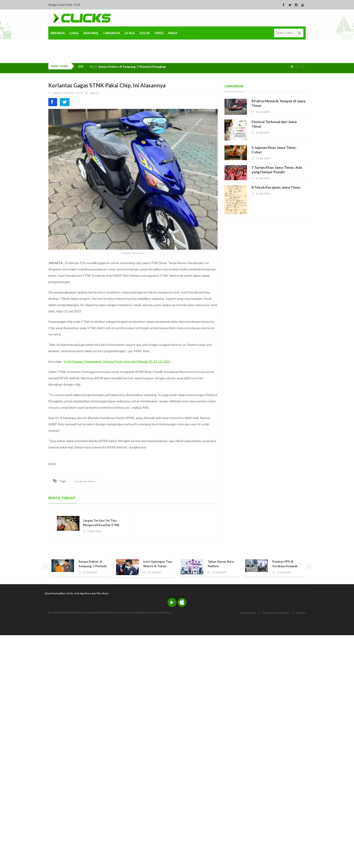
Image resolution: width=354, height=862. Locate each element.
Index (172, 59)
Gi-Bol (130, 59)
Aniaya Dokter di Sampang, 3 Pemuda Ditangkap (132, 66)
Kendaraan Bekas (84, 481)
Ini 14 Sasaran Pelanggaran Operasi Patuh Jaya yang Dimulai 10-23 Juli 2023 (117, 361)
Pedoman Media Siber (276, 613)
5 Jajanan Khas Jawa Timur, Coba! (274, 149)
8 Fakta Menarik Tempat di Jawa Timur (278, 103)
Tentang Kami (247, 613)
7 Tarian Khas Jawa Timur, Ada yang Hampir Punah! (277, 169)
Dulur (145, 59)
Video (159, 59)
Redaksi (301, 613)
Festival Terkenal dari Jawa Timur (274, 123)
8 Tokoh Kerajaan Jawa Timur (276, 187)
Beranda (58, 59)
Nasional (91, 59)
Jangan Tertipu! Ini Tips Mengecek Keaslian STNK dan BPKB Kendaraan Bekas (102, 525)
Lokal (74, 59)
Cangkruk (111, 59)
